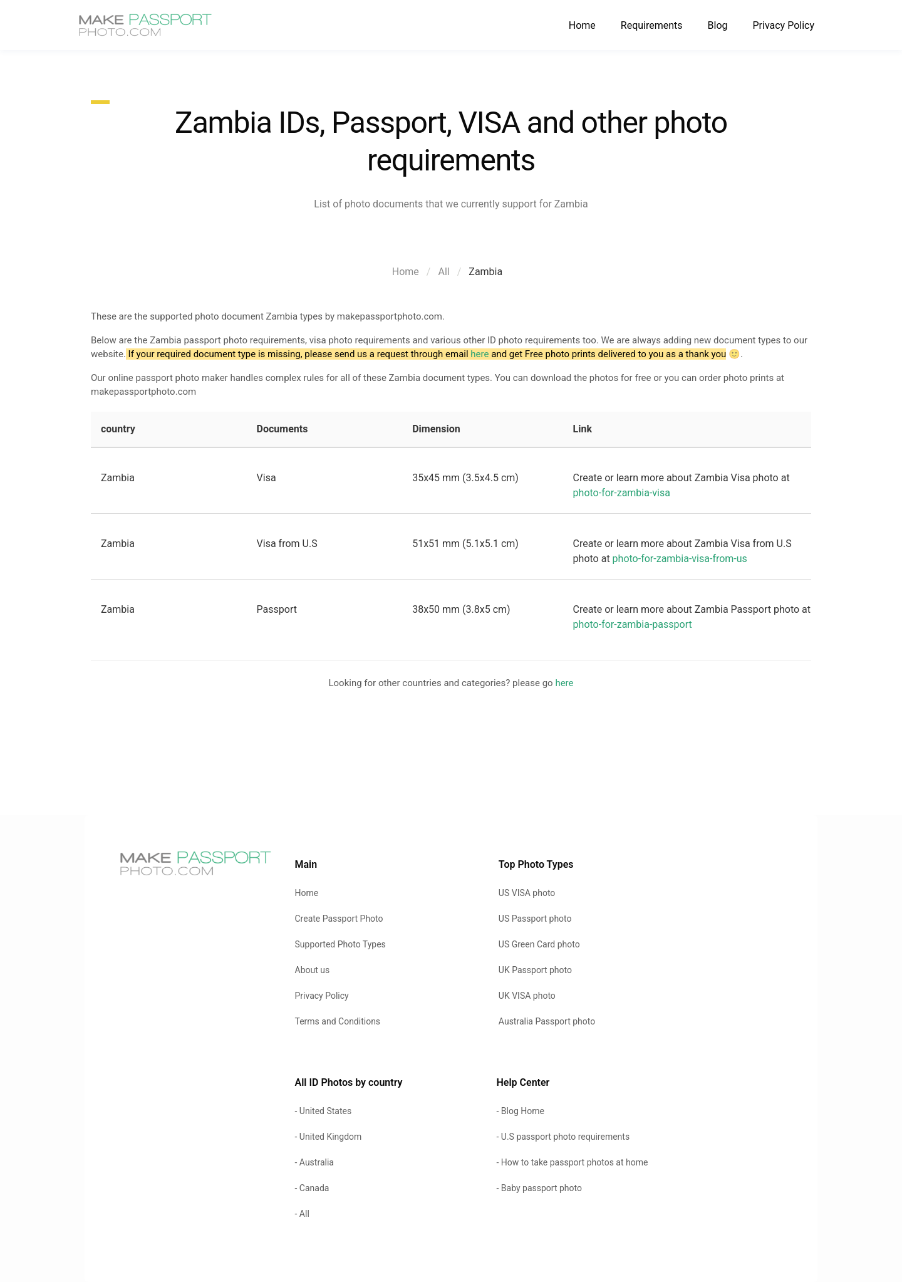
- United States (323, 1111)
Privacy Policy (784, 25)
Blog (718, 25)
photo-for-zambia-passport (632, 624)
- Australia (314, 1162)
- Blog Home (520, 1111)
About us (312, 970)
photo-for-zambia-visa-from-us (680, 559)
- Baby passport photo (538, 1188)
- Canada (312, 1188)
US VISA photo (527, 893)
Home (582, 25)
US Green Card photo (539, 944)
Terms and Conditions (338, 1021)
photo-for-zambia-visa (621, 493)
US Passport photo (535, 919)
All (443, 272)
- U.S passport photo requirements (563, 1137)
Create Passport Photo (339, 919)
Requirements (652, 25)
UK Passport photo (535, 970)
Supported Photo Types (340, 944)
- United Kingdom (328, 1137)
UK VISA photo (527, 996)
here (479, 354)
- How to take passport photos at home (572, 1162)
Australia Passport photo (547, 1021)
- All (302, 1214)
